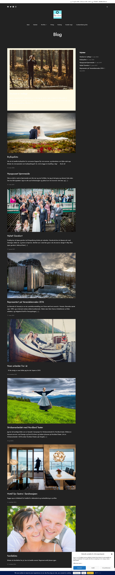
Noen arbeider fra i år (17, 366)
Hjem (28, 24)
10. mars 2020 (10, 167)
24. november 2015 (12, 374)
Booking (60, 24)
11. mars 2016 (10, 315)
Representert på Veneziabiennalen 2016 (25, 302)
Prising (52, 24)
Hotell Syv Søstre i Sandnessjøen (22, 494)
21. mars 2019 (10, 184)
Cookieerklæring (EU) (81, 24)
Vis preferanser (106, 568)
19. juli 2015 (10, 440)
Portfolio (43, 24)
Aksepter (79, 568)
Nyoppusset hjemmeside (18, 174)
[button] (112, 554)
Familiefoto (12, 556)
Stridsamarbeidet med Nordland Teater (25, 427)
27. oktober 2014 (11, 564)
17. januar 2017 (11, 249)
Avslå (92, 568)
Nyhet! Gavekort (14, 236)
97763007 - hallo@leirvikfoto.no (99, 1)
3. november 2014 (11, 502)
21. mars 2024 (13, 107)
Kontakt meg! (69, 24)
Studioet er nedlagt (18, 94)
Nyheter (35, 24)
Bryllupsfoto (12, 157)
